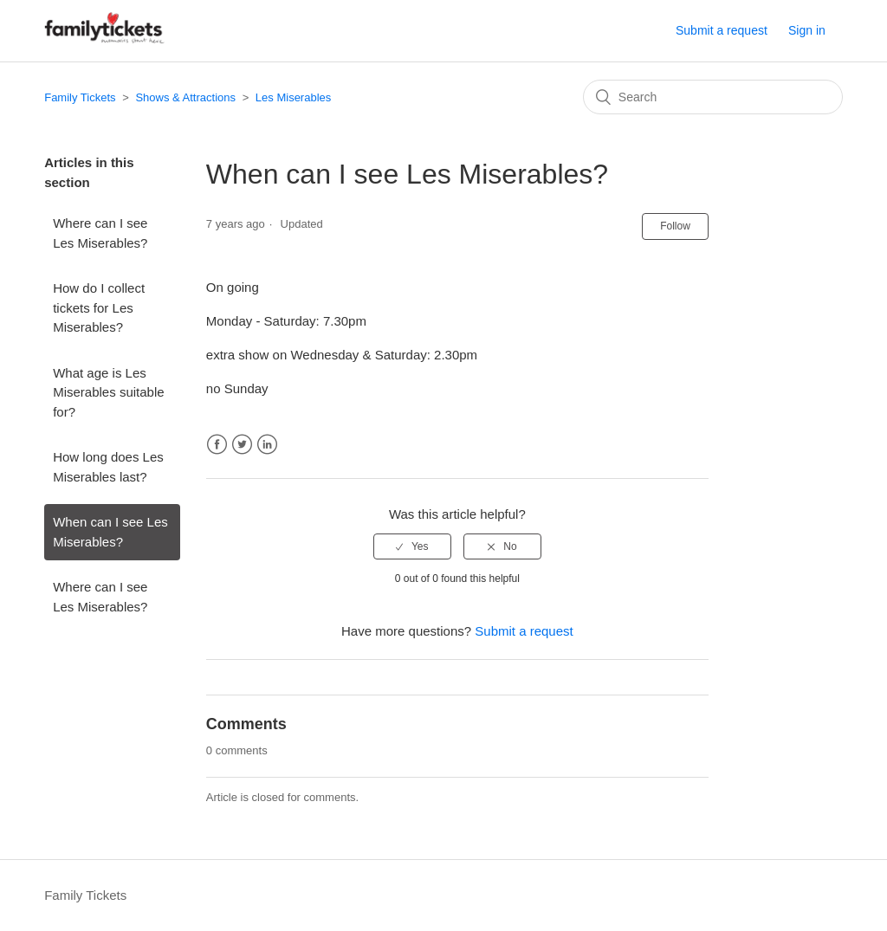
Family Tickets (79, 97)
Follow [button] (675, 226)
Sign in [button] (806, 30)
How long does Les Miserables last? (108, 466)
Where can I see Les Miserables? (100, 233)
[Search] (713, 97)
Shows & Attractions (185, 97)
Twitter (242, 445)
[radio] (412, 546)
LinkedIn (267, 445)
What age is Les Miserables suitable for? (108, 392)
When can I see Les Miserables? (110, 531)
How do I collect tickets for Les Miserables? (99, 307)
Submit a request (721, 30)
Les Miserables (293, 97)
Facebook (217, 445)
